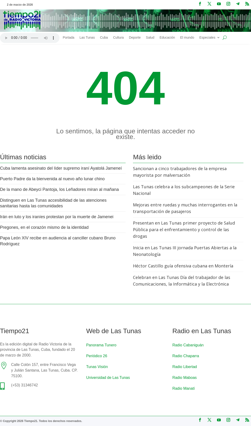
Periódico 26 (96, 356)
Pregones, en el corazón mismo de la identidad (44, 227)
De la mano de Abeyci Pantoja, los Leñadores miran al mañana (60, 189)
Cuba (104, 37)
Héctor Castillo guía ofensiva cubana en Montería (183, 266)
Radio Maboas (184, 378)
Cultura (118, 37)
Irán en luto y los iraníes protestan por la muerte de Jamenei (56, 216)
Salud (150, 37)
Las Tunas (87, 37)
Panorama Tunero (101, 345)
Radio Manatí (183, 388)
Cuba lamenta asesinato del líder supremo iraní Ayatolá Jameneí (61, 168)
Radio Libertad (184, 367)
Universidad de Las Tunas (108, 378)
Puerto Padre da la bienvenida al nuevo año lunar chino (52, 178)
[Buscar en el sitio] (225, 37)
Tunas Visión (97, 367)
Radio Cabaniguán (188, 345)
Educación (167, 37)
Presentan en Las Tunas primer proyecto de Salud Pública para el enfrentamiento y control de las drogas (184, 229)
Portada (68, 37)
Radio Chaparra (185, 356)
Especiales (207, 37)
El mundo (187, 37)
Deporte (135, 37)
